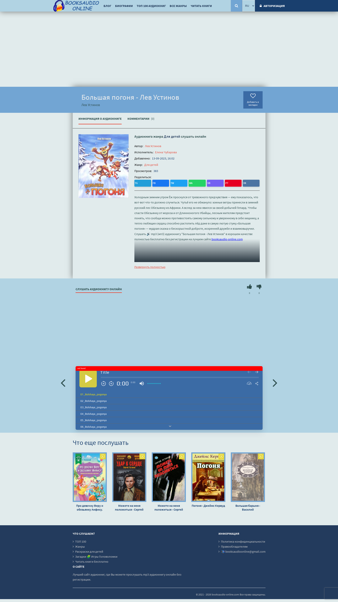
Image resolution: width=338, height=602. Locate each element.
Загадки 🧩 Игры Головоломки (96, 555)
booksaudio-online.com (227, 238)
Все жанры (178, 6)
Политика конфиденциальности (243, 540)
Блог (107, 6)
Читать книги (201, 6)
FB (145, 182)
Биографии (124, 6)
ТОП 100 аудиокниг (151, 6)
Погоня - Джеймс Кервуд (208, 505)
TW (153, 182)
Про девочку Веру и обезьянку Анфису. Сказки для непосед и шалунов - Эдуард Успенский (89, 506)
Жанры (80, 545)
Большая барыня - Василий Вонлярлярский (247, 506)
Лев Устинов (153, 146)
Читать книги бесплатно (91, 560)
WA (161, 182)
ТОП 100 (80, 540)
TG (137, 182)
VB (169, 182)
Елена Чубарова (166, 152)
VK (185, 182)
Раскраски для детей (89, 550)
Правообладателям (234, 545)
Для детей (172, 136)
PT (177, 182)
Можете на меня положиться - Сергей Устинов (129, 506)
